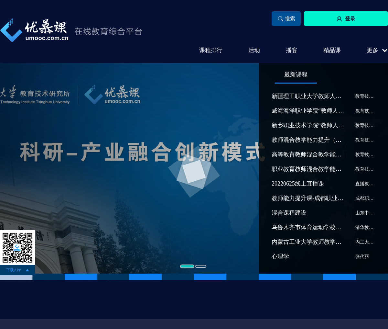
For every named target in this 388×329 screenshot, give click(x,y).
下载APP (13, 270)
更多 (372, 50)
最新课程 (295, 74)
